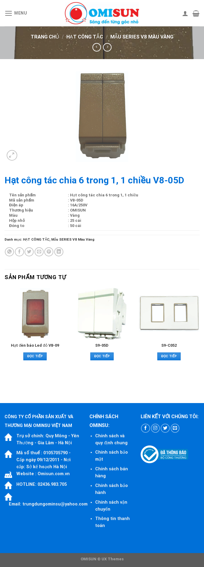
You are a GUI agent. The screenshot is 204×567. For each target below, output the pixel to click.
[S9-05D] (102, 313)
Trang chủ (45, 37)
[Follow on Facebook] (145, 428)
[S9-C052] (169, 313)
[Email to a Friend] (39, 251)
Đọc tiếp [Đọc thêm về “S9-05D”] (102, 356)
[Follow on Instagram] (155, 428)
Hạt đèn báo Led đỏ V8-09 (35, 345)
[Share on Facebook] (19, 251)
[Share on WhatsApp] (9, 251)
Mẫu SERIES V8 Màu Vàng (141, 37)
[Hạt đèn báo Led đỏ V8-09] (35, 313)
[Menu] (16, 13)
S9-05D (102, 345)
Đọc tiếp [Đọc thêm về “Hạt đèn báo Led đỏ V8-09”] (35, 356)
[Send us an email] (175, 428)
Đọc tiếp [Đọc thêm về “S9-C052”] (169, 356)
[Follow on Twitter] (165, 428)
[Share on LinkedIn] (58, 251)
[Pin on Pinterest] (48, 251)
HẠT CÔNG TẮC (84, 37)
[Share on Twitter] (29, 251)
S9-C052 (169, 345)
